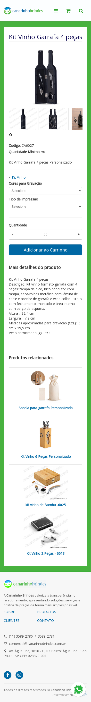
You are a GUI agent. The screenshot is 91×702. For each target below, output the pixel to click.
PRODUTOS (46, 611)
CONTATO (45, 620)
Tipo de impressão (23, 199)
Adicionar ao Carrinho (45, 250)
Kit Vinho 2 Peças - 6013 (45, 553)
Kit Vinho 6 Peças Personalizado (45, 456)
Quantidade (18, 225)
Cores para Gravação (25, 183)
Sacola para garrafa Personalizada (46, 408)
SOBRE (9, 611)
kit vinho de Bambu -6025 (45, 505)
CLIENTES (11, 620)
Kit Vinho (19, 177)
